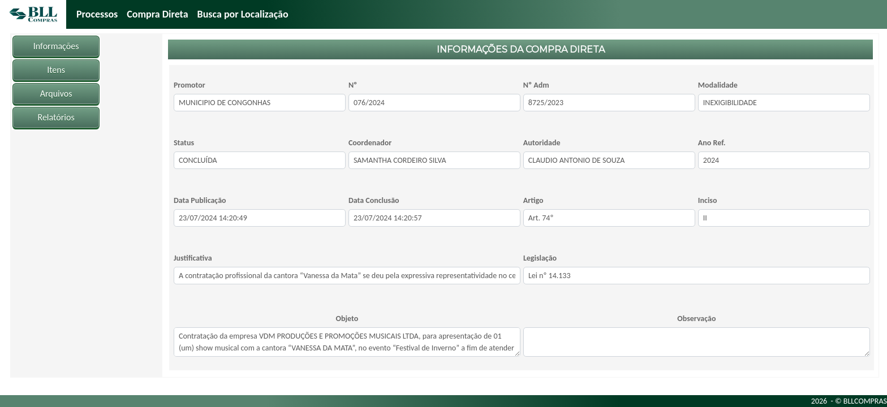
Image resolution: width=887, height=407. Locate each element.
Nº (352, 85)
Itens (56, 69)
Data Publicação (200, 200)
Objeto (347, 318)
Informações (56, 46)
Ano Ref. (712, 143)
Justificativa (193, 258)
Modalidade (718, 85)
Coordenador (369, 143)
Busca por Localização (243, 14)
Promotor (189, 85)
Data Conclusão (373, 200)
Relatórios (56, 117)
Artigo (533, 200)
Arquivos (56, 93)
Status (184, 143)
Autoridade (542, 143)
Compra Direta (157, 14)
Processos (97, 14)
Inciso (707, 200)
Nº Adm (536, 85)
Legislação (540, 258)
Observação (696, 318)
